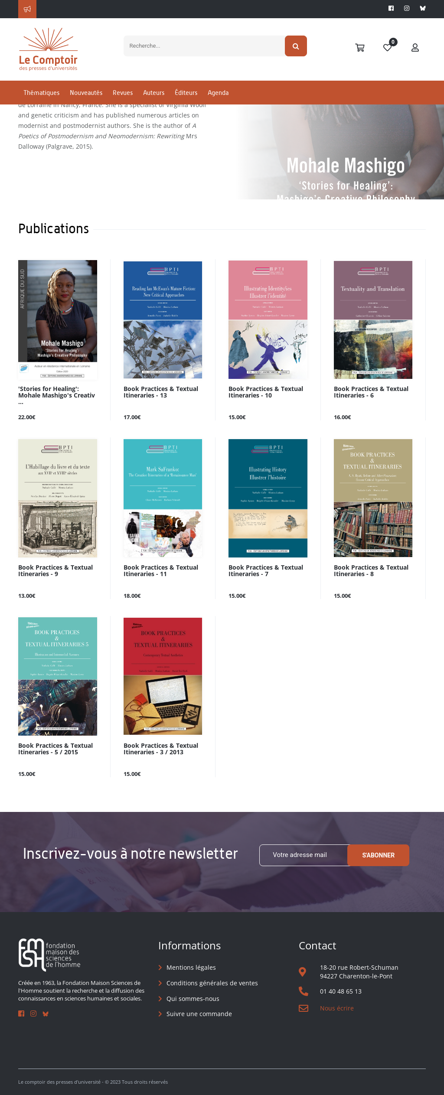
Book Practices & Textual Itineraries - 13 (161, 392)
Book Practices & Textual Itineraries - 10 (266, 392)
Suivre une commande (199, 1014)
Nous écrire (337, 1008)
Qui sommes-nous (192, 998)
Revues (123, 92)
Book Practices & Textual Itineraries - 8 (371, 571)
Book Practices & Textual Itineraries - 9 (55, 571)
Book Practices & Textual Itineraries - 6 (371, 392)
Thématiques (41, 92)
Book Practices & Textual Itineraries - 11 (161, 571)
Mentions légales (191, 967)
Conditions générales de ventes (212, 983)
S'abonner (378, 855)
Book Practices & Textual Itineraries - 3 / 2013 (161, 749)
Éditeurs (186, 92)
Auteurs (153, 92)
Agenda (218, 92)
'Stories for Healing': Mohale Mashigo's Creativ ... (56, 395)
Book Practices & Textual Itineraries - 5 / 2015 (55, 749)
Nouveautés (86, 92)
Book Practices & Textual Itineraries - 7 (266, 571)
